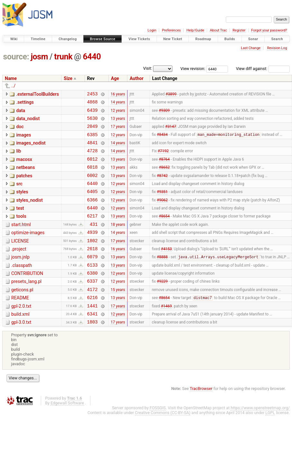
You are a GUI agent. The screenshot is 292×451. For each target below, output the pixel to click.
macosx (24, 167)
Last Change (250, 48)
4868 (92, 104)
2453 (92, 95)
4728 (92, 158)
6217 (92, 231)
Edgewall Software (67, 431)
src (19, 194)
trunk (63, 56)
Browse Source (102, 39)
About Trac (218, 30)
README (20, 321)
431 (94, 240)
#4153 (166, 267)
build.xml (20, 340)
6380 (92, 295)
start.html (21, 240)
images (23, 139)
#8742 (162, 185)
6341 (92, 341)
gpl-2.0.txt (21, 331)
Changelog (68, 39)
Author (136, 78)
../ (13, 85)
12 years (118, 113)
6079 (92, 277)
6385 (92, 140)
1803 (92, 350)
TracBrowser (201, 416)
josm (39, 56)
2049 (92, 131)
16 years (118, 94)
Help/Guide (195, 30)
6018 (92, 176)
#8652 (164, 176)
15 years (118, 313)
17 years (118, 131)
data (20, 112)
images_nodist (30, 148)
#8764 (164, 167)
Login (152, 30)
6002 (92, 186)
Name (11, 78)
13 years (118, 121)
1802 (92, 259)
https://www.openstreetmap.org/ (260, 435)
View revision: (192, 68)
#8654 (164, 231)
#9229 (162, 304)
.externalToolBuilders (37, 94)
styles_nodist (29, 212)
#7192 (163, 158)
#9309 (164, 113)
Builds (229, 39)
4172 (92, 313)
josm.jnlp (20, 276)
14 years (118, 104)
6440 (92, 56)
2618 (92, 268)
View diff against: (263, 68)
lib (18, 157)
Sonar (253, 39)
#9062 (162, 213)
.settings (24, 103)
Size (68, 78)
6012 (92, 167)
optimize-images (27, 249)
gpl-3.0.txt (21, 349)
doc (19, 130)
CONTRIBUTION (27, 294)
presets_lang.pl (26, 303)
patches (24, 185)
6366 (92, 213)
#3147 (170, 131)
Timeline (38, 39)
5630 (92, 122)
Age (115, 78)
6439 (92, 113)
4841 (92, 149)
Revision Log (277, 48)
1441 (92, 332)
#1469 (166, 331)
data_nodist (28, 121)
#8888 (162, 277)
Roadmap (203, 39)
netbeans (25, 176)
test (20, 221)
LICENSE (20, 258)
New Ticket (172, 39)
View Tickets (139, 39)
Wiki (14, 39)
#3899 (171, 94)
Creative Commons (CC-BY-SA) (163, 440)
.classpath (21, 285)
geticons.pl (22, 312)
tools (21, 230)
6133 (92, 286)
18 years (118, 240)
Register (239, 30)
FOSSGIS (158, 435)
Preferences (171, 30)
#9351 (162, 204)
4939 (92, 249)
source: (16, 56)
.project (18, 267)
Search (277, 39)
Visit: (147, 68)
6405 (92, 204)
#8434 (162, 140)
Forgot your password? (269, 30)
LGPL (270, 440)
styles (22, 203)
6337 (92, 304)
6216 (92, 322)
